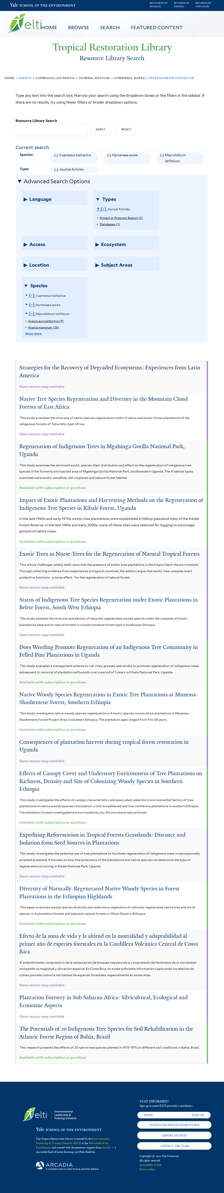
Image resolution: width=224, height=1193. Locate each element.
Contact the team (174, 1146)
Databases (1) (110, 224)
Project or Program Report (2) (121, 218)
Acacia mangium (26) (43, 327)
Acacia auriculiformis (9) (46, 321)
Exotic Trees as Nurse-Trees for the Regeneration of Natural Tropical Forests (109, 553)
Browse (78, 27)
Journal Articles (94, 78)
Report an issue (174, 1135)
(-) (56, 158)
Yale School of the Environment (21, 5)
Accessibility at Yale (150, 1165)
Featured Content (157, 27)
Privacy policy (147, 1169)
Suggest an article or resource (174, 1125)
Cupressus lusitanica (55, 78)
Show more (33, 333)
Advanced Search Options (57, 181)
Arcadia (106, 1147)
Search (110, 27)
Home (49, 27)
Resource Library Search (36, 121)
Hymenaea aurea (129, 78)
